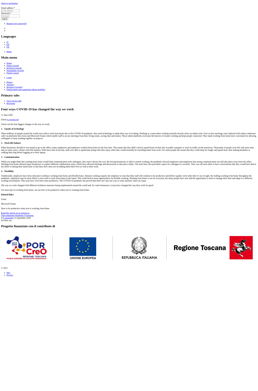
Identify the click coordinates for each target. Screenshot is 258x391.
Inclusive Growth (14, 68)
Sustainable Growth (15, 70)
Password (6, 13)
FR (8, 47)
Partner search (13, 73)
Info (8, 272)
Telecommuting (8, 215)
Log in (4, 19)
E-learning (29, 215)
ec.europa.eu (12, 119)
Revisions (11, 103)
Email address (8, 8)
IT (8, 42)
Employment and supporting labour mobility (26, 89)
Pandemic (19, 215)
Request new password (16, 23)
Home (9, 63)
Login (9, 77)
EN (8, 44)
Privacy (10, 275)
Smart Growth (13, 66)
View (14, 101)
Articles (10, 85)
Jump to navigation (9, 3)
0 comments (8, 218)
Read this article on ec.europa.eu (15, 213)
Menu (9, 52)
